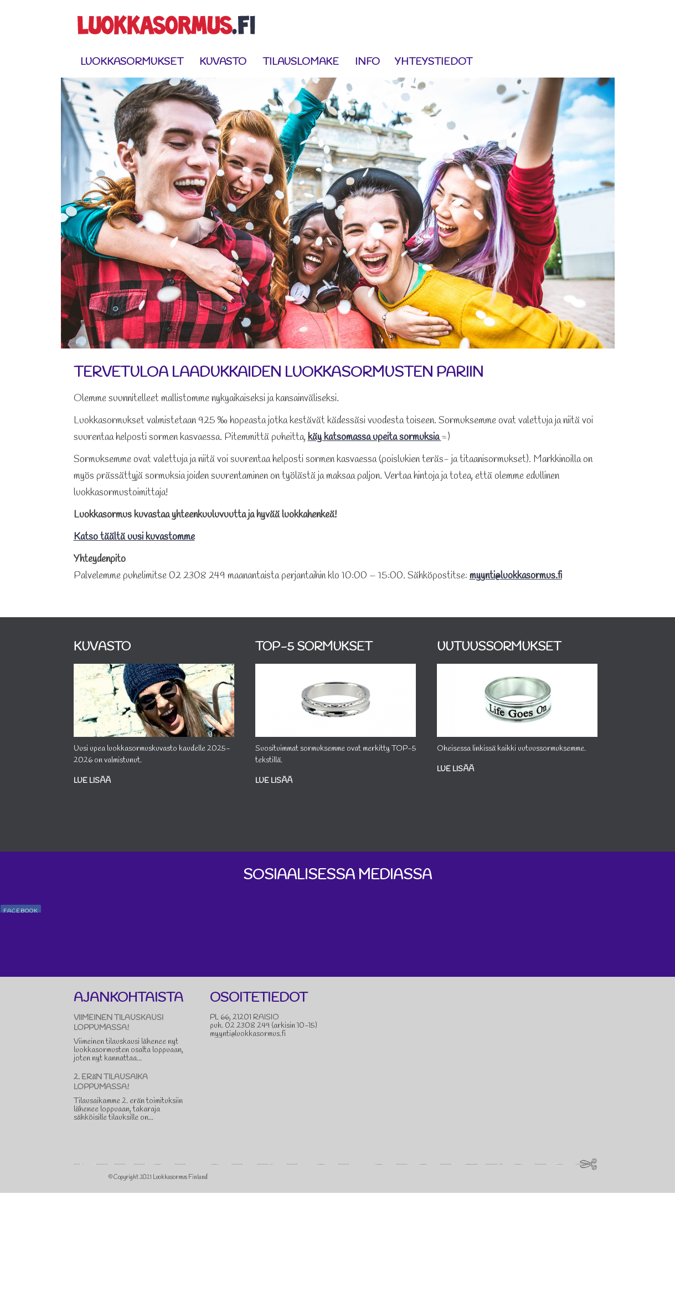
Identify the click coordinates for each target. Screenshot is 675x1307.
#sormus (564, 991)
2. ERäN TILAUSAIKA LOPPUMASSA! (111, 1196)
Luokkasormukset (131, 62)
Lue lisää (106, 787)
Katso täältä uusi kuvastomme (134, 537)
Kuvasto (222, 62)
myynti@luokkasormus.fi (516, 575)
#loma (638, 980)
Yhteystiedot (433, 62)
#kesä (617, 980)
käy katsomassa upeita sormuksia (374, 437)
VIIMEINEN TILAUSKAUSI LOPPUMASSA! (118, 1137)
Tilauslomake (300, 62)
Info (370, 62)
